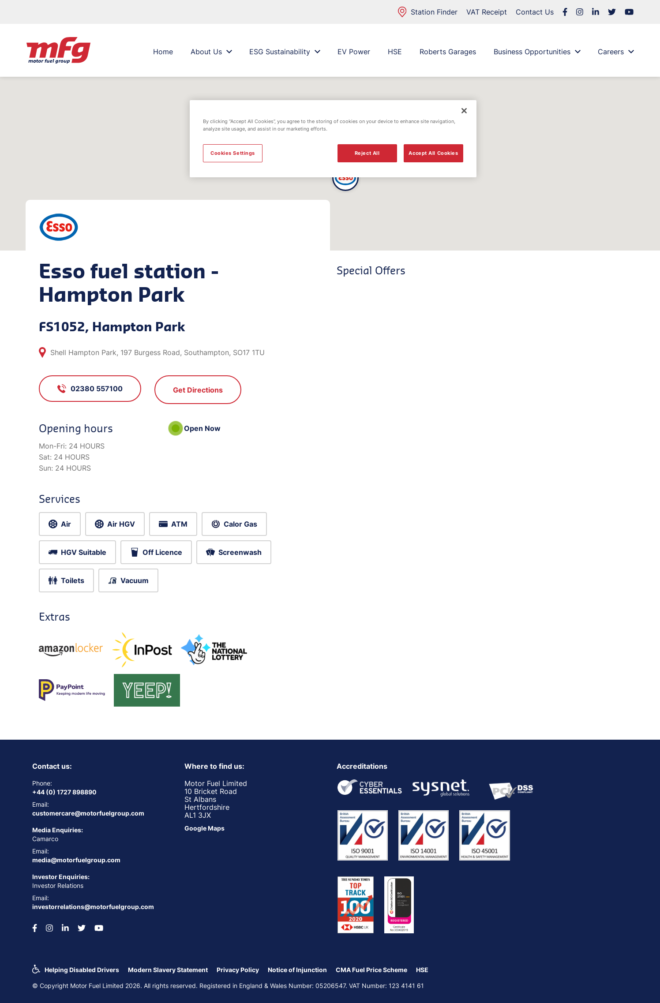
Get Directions (198, 389)
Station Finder (428, 12)
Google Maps (204, 828)
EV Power (354, 51)
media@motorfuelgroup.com (76, 860)
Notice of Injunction (297, 969)
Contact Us (535, 11)
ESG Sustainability (284, 51)
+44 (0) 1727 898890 (64, 792)
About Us (211, 51)
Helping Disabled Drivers (82, 969)
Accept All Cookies (433, 153)
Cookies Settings (232, 153)
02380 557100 (90, 388)
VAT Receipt (486, 11)
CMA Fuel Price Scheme (371, 969)
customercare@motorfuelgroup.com (88, 813)
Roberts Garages (448, 51)
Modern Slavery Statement (168, 969)
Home (163, 51)
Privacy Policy (238, 969)
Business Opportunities (537, 51)
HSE (395, 51)
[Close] (464, 110)
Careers (616, 51)
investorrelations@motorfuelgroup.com (93, 906)
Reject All (367, 153)
